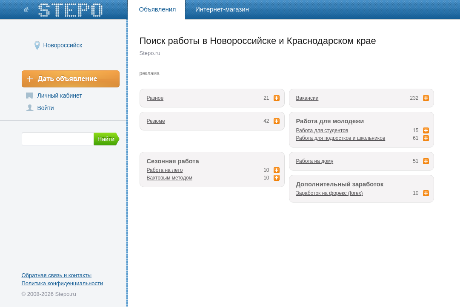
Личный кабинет (59, 95)
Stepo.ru (150, 53)
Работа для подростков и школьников (341, 138)
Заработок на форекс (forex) (329, 193)
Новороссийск (62, 45)
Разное (155, 98)
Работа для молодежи (330, 121)
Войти (45, 107)
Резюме (156, 121)
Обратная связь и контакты (57, 275)
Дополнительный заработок (340, 184)
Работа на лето (165, 170)
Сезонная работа (173, 161)
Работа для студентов (322, 130)
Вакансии (307, 98)
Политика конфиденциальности (62, 283)
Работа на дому (315, 161)
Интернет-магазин (222, 9)
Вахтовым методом (169, 178)
